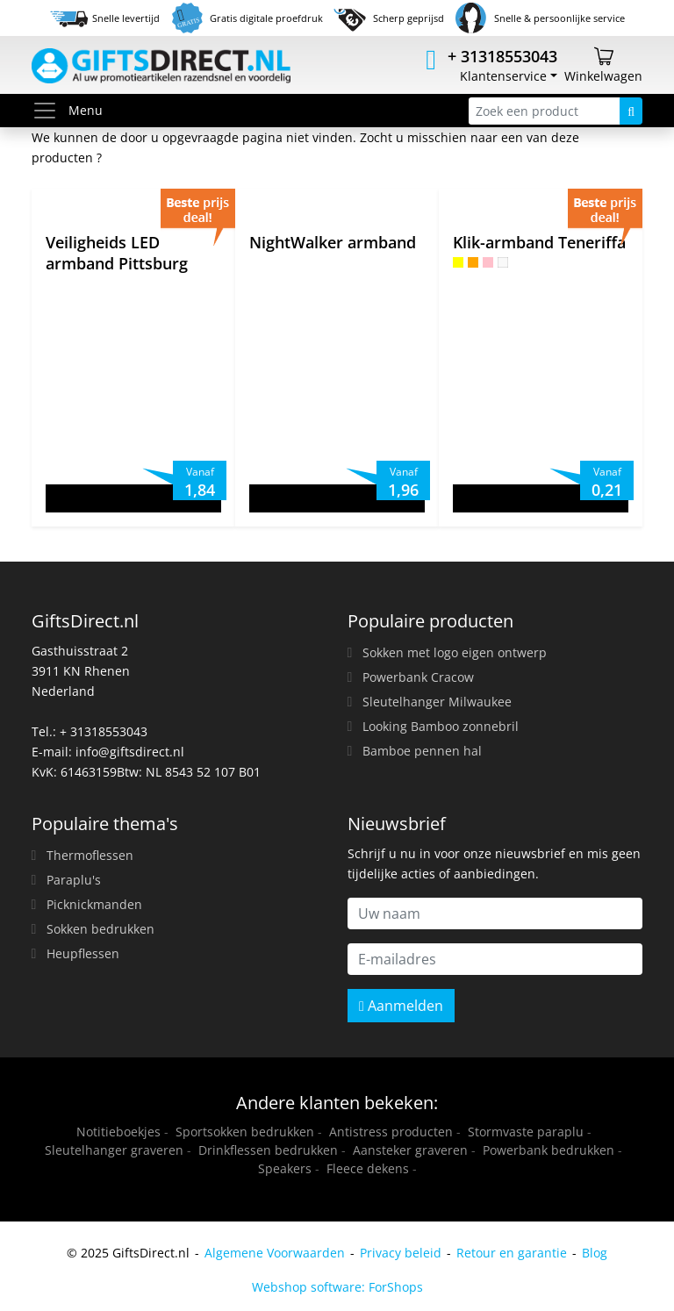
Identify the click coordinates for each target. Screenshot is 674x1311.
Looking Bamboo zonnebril (440, 726)
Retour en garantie (511, 1252)
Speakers (285, 1168)
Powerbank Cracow (418, 677)
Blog (594, 1252)
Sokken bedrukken (100, 929)
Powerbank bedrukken (548, 1150)
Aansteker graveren (410, 1150)
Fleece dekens (367, 1168)
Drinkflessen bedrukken (268, 1150)
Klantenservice (503, 76)
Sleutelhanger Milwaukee (437, 701)
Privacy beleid (400, 1252)
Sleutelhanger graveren (114, 1150)
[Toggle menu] (50, 110)
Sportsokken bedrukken (245, 1131)
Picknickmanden (94, 904)
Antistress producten (391, 1131)
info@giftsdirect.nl (129, 751)
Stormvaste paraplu (526, 1131)
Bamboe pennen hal (422, 750)
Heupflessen (83, 953)
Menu (67, 110)
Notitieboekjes (118, 1131)
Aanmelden (401, 1005)
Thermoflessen (90, 855)
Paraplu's (74, 879)
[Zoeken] (631, 111)
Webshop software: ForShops (337, 1287)
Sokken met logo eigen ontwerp (454, 652)
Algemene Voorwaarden (274, 1252)
